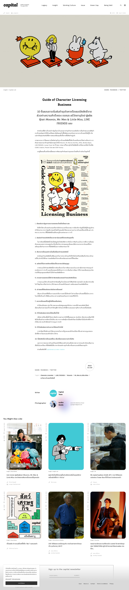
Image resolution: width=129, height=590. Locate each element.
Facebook (113, 90)
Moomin (69, 375)
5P (95, 471)
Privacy (111, 583)
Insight (8, 471)
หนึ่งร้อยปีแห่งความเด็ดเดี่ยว (58, 540)
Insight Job (55, 471)
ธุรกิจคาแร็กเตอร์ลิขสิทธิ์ (48, 378)
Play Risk (97, 540)
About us (86, 583)
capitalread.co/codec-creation (56, 349)
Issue (80, 583)
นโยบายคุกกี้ (8, 579)
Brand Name (14, 540)
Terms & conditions (102, 583)
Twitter (122, 90)
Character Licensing (47, 375)
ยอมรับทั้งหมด (21, 583)
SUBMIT (76, 575)
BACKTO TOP (89, 366)
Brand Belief (14, 471)
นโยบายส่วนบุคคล (16, 579)
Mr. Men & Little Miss (81, 375)
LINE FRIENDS (60, 375)
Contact (92, 583)
